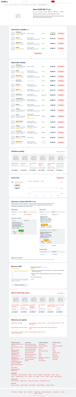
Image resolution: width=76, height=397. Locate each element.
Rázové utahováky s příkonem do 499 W (19, 327)
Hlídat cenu (60, 177)
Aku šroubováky (42, 344)
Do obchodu (60, 33)
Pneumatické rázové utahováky (31, 347)
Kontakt (35, 393)
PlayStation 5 (40, 374)
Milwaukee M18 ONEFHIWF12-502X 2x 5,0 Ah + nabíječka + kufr (17, 359)
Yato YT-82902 (14, 367)
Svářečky (54, 350)
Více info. (18, 280)
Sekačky (37, 376)
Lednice (12, 376)
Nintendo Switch (47, 374)
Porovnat (50, 11)
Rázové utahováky (33, 4)
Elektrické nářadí (25, 4)
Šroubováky (41, 347)
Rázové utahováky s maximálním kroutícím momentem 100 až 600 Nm (19, 333)
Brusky (53, 344)
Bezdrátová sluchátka (22, 374)
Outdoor (47, 376)
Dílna (19, 4)
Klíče (53, 349)
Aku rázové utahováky (29, 352)
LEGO (35, 374)
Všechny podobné (60, 151)
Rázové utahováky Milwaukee (31, 345)
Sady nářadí (54, 359)
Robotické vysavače (20, 376)
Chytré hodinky (14, 374)
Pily (34, 376)
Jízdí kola (42, 376)
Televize (53, 374)
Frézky (53, 347)
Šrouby (40, 354)
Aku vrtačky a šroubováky (57, 345)
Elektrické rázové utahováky (16, 323)
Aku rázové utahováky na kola (31, 357)
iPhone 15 (30, 374)
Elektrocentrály (55, 357)
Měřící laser (54, 354)
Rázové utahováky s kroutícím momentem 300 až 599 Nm (37, 324)
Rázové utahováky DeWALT (30, 349)
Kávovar (57, 374)
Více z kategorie (61, 293)
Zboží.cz (6, 4)
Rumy (26, 376)
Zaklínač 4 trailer (23, 380)
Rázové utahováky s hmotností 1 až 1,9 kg (55, 323)
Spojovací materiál (56, 352)
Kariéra (40, 393)
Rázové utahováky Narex (52, 327)
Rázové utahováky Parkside (30, 344)
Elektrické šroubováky (43, 345)
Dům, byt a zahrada (13, 4)
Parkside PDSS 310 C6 (15, 355)
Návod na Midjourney (41, 385)
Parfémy (30, 376)
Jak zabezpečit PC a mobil (45, 380)
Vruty (40, 352)
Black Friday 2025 (58, 376)
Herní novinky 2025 (15, 380)
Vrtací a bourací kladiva (43, 350)
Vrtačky (40, 349)
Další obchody (38, 53)
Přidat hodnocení (19, 81)
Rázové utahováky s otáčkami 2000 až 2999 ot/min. (38, 328)
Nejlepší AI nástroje (50, 385)
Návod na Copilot (24, 385)
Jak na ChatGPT (32, 385)
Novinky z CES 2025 (15, 385)
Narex (25, 211)
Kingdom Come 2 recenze (33, 380)
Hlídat (56, 11)
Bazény (51, 376)
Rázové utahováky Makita (30, 350)
